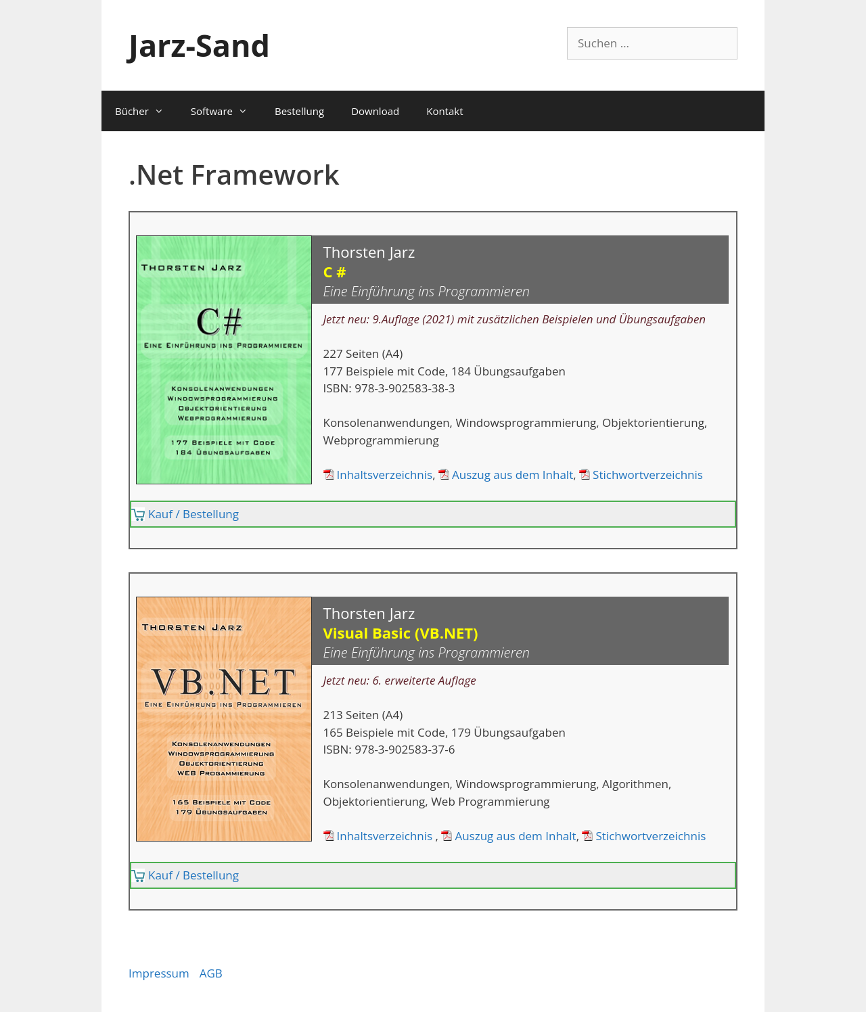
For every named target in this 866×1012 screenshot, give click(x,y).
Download (375, 111)
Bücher (146, 111)
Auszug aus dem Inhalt (512, 474)
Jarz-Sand (199, 45)
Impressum (159, 973)
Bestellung (299, 111)
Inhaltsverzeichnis (385, 474)
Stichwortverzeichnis (648, 474)
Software (226, 111)
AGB (211, 973)
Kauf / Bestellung (193, 514)
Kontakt (444, 111)
